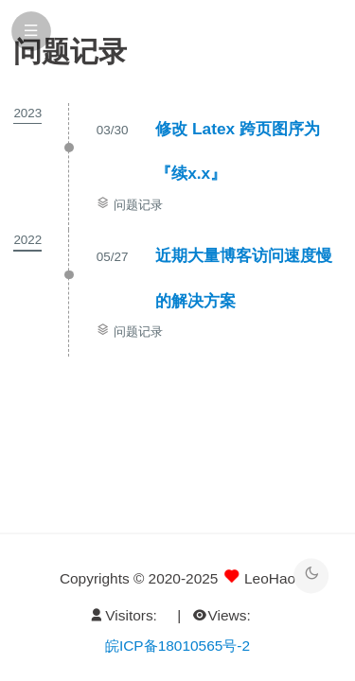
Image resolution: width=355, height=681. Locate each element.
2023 (27, 113)
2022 (27, 240)
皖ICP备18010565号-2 (177, 645)
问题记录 (138, 205)
